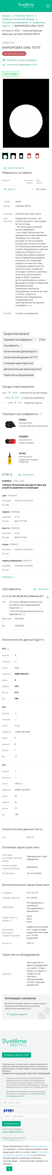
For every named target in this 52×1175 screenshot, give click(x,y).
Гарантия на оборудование (19, 375)
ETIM (42, 339)
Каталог (6, 15)
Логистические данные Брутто (20, 351)
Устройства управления (15, 22)
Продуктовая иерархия (16, 333)
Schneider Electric (24, 15)
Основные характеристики (18, 363)
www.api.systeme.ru (39, 1146)
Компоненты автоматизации (18, 19)
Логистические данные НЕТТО (20, 357)
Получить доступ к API (16, 1054)
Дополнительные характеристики (22, 369)
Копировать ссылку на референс (21, 60)
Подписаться (11, 1123)
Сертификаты (13, 345)
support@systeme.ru (13, 1131)
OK (9, 1168)
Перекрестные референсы (19, 339)
